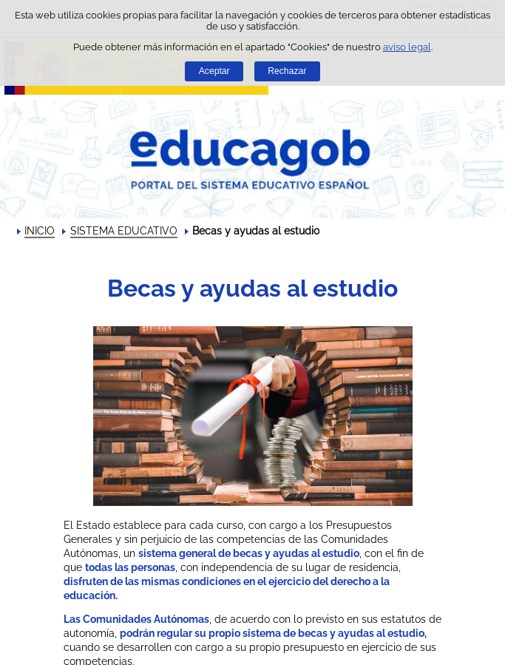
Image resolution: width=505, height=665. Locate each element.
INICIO (39, 231)
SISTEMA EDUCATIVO (123, 231)
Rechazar (287, 71)
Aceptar (214, 71)
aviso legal (407, 47)
